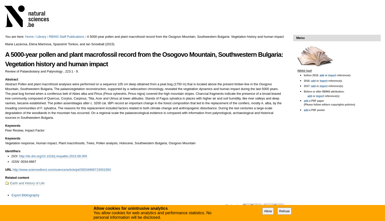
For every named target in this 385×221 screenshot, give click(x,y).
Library (41, 36)
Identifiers (12, 151)
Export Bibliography (25, 195)
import (331, 75)
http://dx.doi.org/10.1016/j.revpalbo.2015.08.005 (53, 156)
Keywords (12, 126)
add (322, 75)
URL (8, 170)
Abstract (11, 79)
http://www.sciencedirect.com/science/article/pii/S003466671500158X (62, 170)
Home (29, 36)
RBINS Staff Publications (66, 36)
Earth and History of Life (27, 183)
